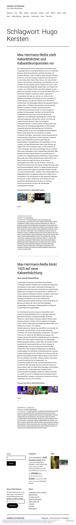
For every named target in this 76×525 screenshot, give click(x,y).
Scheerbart (20, 245)
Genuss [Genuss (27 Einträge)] (41, 466)
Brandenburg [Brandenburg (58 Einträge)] (32, 460)
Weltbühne (45, 247)
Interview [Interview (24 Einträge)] (30, 470)
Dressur (48, 225)
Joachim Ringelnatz (26, 234)
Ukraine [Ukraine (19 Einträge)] (34, 481)
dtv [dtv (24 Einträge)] (43, 462)
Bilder (21, 13)
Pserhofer (53, 241)
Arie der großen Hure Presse (32, 221)
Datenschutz (35, 16)
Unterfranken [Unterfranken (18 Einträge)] (38, 481)
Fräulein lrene (24, 229)
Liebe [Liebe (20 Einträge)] (30, 473)
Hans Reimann (23, 420)
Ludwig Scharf (28, 240)
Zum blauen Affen (26, 249)
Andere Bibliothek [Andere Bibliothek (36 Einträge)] (36, 457)
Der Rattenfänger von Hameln (46, 223)
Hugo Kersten (30, 420)
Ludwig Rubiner (21, 240)
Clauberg (27, 223)
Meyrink (53, 240)
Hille (53, 232)
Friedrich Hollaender (41, 229)
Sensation (25, 245)
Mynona (37, 241)
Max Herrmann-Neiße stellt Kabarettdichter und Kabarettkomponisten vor (36, 59)
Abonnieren (12, 505)
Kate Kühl (53, 234)
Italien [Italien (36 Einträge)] (34, 470)
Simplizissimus (32, 245)
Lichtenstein (39, 238)
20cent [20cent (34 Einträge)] (30, 457)
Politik (64, 13)
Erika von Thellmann (33, 227)
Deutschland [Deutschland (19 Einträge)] (31, 462)
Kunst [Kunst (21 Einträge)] (46, 470)
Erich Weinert (51, 416)
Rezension (23, 425)
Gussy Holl (47, 230)
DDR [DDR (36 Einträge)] (45, 460)
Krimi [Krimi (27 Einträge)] (43, 470)
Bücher (26, 13)
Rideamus (38, 243)
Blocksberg (37, 413)
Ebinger (52, 225)
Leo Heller (33, 238)
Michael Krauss (21, 241)
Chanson (19, 414)
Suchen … (9, 454)
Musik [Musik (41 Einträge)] (40, 473)
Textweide (31, 504)
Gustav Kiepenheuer (49, 418)
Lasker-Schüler (20, 238)
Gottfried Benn (30, 230)
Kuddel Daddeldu (30, 236)
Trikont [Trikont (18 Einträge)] (42, 478)
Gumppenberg (41, 230)
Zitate (42, 16)
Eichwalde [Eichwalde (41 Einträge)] (31, 464)
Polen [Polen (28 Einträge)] (37, 475)
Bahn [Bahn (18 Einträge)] (42, 457)
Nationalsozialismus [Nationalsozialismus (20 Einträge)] (32, 475)
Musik (59, 13)
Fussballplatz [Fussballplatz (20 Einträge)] (34, 466)
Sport (8, 16)
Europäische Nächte (22, 418)
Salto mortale (50, 243)
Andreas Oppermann (15, 6)
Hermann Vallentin (47, 232)
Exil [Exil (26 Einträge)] (35, 464)
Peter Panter (48, 241)
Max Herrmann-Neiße (46, 240)
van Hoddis (26, 247)
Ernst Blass (41, 227)
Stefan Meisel (39, 245)
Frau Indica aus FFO (34, 497)
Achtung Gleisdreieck (32, 219)
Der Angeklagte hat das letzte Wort (34, 414)
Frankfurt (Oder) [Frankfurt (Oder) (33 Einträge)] (43, 464)
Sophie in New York (34, 501)
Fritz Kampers (50, 229)
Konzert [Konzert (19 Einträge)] (40, 470)
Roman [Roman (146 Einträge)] (32, 478)
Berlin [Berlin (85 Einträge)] (45, 457)
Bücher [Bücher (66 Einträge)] (39, 460)
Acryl (15, 13)
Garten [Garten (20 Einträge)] (38, 466)
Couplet (24, 414)
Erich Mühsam (24, 227)
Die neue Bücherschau (30, 416)
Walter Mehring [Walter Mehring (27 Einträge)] (43, 481)
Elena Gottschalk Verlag (42, 416)
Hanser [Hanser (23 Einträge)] (41, 468)
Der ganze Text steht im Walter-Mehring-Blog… (31, 190)
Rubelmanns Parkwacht (35, 499)
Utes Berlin (32, 506)
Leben (47, 13)
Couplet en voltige (34, 223)
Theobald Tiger (46, 245)
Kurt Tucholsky (52, 236)
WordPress (66, 518)
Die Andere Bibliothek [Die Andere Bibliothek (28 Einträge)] (37, 462)
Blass (33, 413)
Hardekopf (31, 232)
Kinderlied (23, 236)
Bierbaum (42, 221)
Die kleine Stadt (21, 416)
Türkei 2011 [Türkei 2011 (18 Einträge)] (30, 481)
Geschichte (33, 13)
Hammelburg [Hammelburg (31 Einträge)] (37, 468)
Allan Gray (40, 219)
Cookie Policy (49, 522)
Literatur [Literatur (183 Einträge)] (34, 473)
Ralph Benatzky (21, 243)
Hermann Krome (39, 232)
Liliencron (45, 238)
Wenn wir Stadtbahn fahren (27, 427)
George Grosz (41, 418)
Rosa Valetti (44, 243)
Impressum (26, 16)
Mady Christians (36, 240)
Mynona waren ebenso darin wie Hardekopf (37, 424)
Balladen (29, 413)
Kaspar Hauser (46, 234)
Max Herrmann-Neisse (48, 422)
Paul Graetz (42, 241)
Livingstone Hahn (52, 238)
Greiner (35, 230)
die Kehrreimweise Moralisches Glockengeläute (34, 225)
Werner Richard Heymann (41, 427)
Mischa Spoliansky (29, 241)
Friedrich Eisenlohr (31, 229)
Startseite (10, 13)
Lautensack (27, 238)
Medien (53, 13)
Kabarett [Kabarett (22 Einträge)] (37, 470)
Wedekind (40, 247)
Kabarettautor (39, 234)
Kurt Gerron (37, 236)
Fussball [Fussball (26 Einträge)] (30, 466)
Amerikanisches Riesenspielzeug (46, 411)
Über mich (49, 16)
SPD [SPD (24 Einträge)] (40, 478)
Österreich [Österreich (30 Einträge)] (31, 483)
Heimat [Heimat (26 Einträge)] (44, 468)
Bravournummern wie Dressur (48, 413)
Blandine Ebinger (49, 221)
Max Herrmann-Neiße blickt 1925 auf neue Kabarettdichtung (37, 268)
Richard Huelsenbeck (30, 243)
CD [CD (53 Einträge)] (42, 460)
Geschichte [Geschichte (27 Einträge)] (31, 468)
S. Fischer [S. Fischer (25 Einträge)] (37, 478)
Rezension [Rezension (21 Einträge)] (40, 475)
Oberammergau (52, 424)
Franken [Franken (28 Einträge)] (37, 464)
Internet (41, 13)
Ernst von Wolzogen (49, 227)
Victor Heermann (33, 247)
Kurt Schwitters (44, 236)
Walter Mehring (16, 16)
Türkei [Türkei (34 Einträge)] (45, 478)
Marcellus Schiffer (38, 422)
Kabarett (34, 234)
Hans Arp (26, 232)
